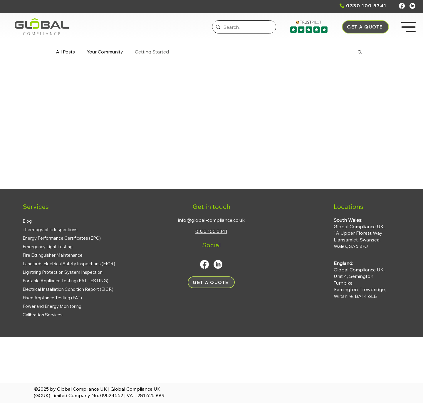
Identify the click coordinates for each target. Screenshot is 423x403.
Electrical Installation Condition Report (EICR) (68, 289)
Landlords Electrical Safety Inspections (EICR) (69, 263)
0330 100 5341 (366, 6)
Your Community (105, 52)
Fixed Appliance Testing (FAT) (52, 297)
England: (343, 263)
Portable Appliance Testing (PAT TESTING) (65, 280)
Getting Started (152, 52)
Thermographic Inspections (50, 229)
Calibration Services (43, 315)
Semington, (347, 289)
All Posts (65, 52)
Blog (27, 221)
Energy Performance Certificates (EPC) (62, 238)
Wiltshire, (344, 296)
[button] (365, 26)
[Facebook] (402, 6)
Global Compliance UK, (359, 270)
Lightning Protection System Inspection (63, 272)
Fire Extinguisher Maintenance (53, 255)
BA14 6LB (366, 296)
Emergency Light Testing (48, 246)
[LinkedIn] (412, 6)
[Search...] (243, 27)
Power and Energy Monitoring (52, 306)
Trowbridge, (373, 289)
